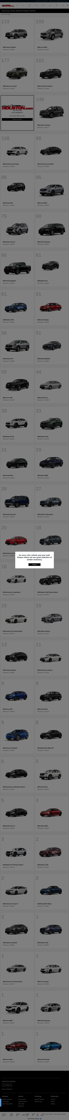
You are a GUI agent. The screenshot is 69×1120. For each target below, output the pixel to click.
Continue (34, 564)
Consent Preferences (0, 1102)
